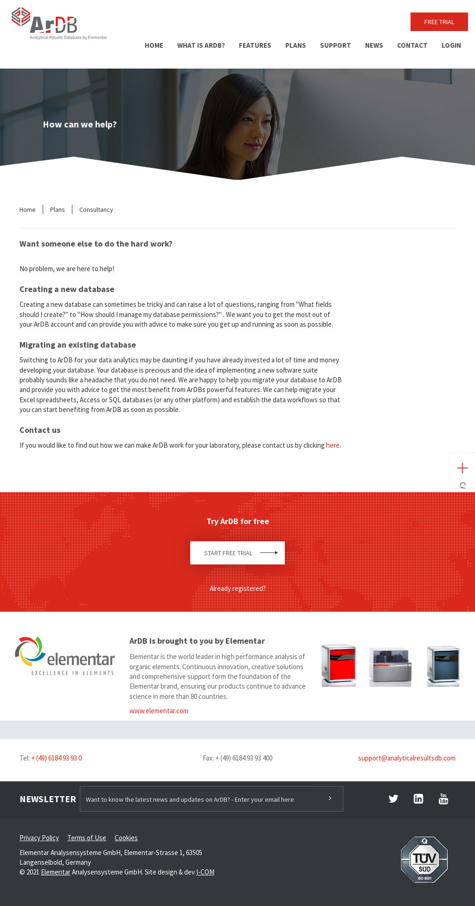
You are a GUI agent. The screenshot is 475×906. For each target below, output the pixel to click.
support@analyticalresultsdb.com (407, 758)
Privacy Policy (39, 837)
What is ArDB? (201, 45)
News (374, 45)
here (333, 445)
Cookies (126, 837)
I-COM (205, 872)
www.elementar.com (158, 710)
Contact (412, 45)
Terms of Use (86, 837)
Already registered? (238, 588)
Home (154, 45)
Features (255, 45)
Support (335, 45)
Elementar (56, 872)
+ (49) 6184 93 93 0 (56, 758)
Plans (295, 45)
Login (451, 45)
